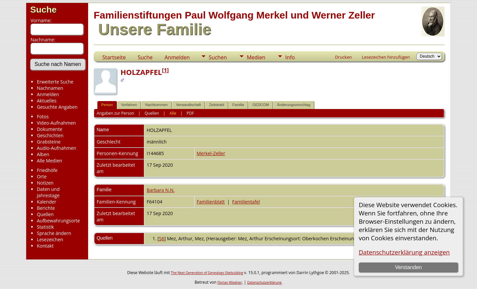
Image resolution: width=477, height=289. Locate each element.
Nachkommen (156, 105)
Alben (43, 154)
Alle (173, 113)
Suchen (218, 57)
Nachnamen (50, 88)
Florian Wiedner (229, 282)
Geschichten (50, 135)
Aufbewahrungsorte (58, 220)
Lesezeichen (50, 239)
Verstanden (408, 267)
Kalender (46, 202)
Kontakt (45, 246)
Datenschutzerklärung (264, 282)
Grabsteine (49, 142)
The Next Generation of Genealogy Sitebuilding (207, 272)
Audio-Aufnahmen (56, 148)
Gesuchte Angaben (57, 107)
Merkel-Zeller (211, 153)
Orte (41, 176)
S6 (161, 238)
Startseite (114, 57)
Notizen (45, 183)
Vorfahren (129, 105)
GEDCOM (260, 105)
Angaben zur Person (115, 113)
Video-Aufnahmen (56, 123)
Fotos (43, 116)
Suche (43, 10)
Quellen (45, 214)
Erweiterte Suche (55, 82)
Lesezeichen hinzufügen (386, 57)
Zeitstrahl (216, 105)
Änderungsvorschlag (293, 105)
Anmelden (48, 94)
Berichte (46, 208)
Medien (256, 57)
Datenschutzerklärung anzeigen (404, 252)
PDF (190, 113)
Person (107, 105)
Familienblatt (211, 202)
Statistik (45, 227)
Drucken (343, 57)
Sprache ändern (54, 233)
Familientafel (246, 202)
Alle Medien (49, 160)
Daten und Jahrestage (48, 192)
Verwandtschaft (188, 105)
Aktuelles (46, 100)
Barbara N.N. (161, 190)
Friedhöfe (47, 170)
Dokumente (49, 129)
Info (290, 57)
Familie (238, 105)
